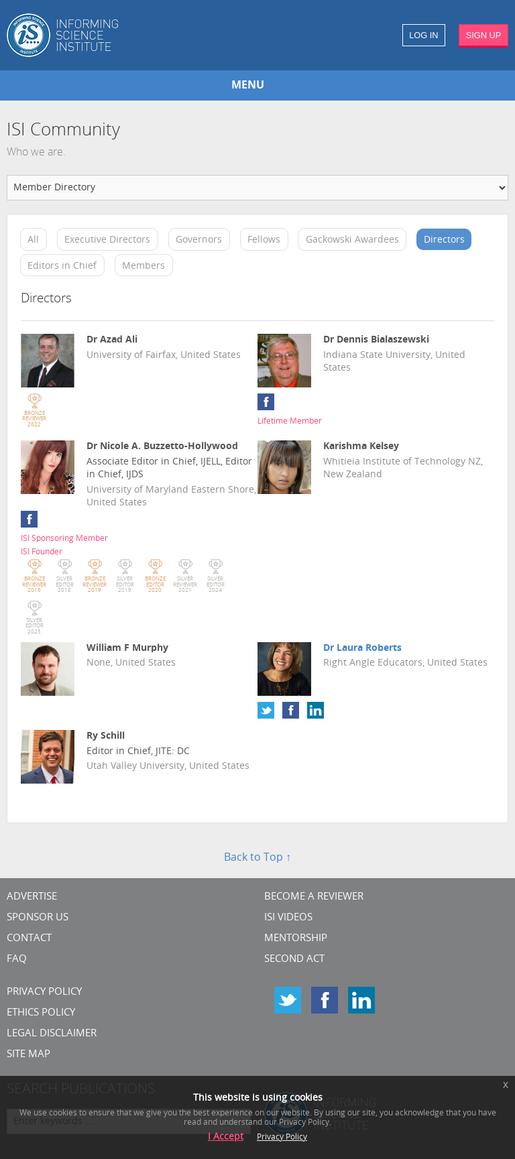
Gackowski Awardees (352, 240)
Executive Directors (107, 240)
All (33, 240)
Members (143, 266)
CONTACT (29, 939)
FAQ (17, 960)
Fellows (263, 240)
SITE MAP (28, 1055)
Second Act (294, 960)
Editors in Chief (62, 266)
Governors (199, 240)
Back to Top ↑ (257, 858)
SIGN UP (484, 35)
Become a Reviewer (313, 897)
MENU (247, 85)
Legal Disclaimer (52, 1034)
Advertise (32, 897)
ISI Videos (288, 918)
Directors (444, 240)
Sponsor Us (37, 918)
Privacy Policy (44, 992)
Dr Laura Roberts (362, 649)
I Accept (225, 1137)
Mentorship (295, 939)
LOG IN (423, 35)
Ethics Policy (41, 1013)
